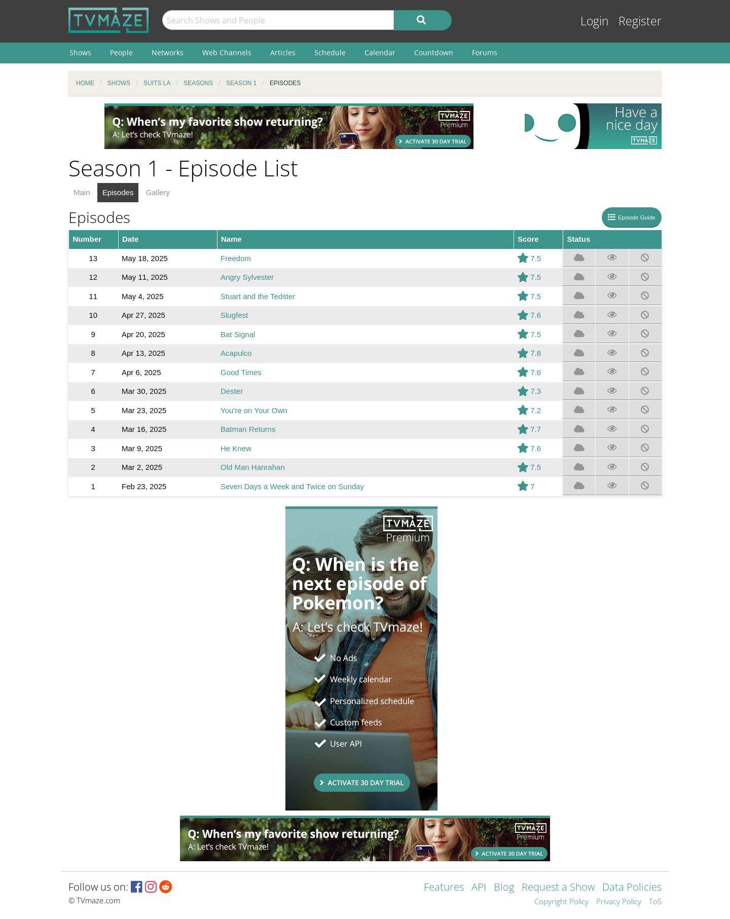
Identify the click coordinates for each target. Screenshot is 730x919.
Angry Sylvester (247, 277)
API (478, 888)
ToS (655, 902)
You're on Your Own (254, 410)
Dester (232, 391)
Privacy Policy (618, 902)
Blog (504, 888)
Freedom (236, 258)
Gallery (158, 192)
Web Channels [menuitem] (226, 52)
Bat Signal (238, 334)
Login (594, 21)
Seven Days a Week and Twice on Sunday (292, 486)
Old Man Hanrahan (253, 467)
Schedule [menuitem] (330, 52)
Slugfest (234, 315)
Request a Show (558, 888)
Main (82, 192)
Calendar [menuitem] (379, 52)
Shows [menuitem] (80, 52)
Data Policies (632, 888)
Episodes (118, 192)
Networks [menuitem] (168, 52)
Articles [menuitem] (283, 52)
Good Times (241, 372)
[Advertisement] (288, 126)
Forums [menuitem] (484, 52)
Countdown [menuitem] (433, 52)
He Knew (236, 448)
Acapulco (236, 353)
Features (444, 888)
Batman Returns (248, 429)
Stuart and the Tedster (258, 296)
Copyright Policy (561, 902)
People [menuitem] (121, 52)
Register (640, 21)
